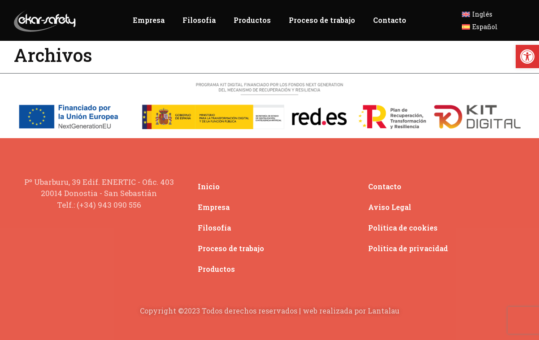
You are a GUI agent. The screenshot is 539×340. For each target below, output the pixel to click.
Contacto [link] (389, 20)
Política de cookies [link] (403, 227)
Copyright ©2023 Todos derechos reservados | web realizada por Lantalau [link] (270, 310)
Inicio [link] (209, 186)
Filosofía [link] (199, 20)
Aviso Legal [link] (389, 207)
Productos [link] (252, 20)
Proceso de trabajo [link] (322, 20)
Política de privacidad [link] (408, 248)
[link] (527, 56)
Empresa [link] (149, 20)
